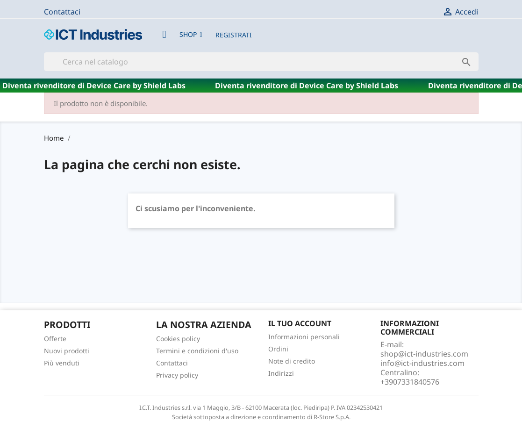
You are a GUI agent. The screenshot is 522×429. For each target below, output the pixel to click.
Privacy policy (177, 375)
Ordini (278, 348)
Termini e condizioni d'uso (197, 350)
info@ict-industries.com (422, 363)
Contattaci (62, 12)
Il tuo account (299, 323)
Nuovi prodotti (66, 350)
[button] (191, 34)
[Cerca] (261, 61)
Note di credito (291, 361)
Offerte (55, 338)
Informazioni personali (304, 336)
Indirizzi (281, 373)
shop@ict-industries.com (424, 354)
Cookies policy (178, 338)
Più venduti (61, 362)
